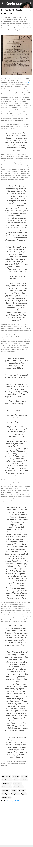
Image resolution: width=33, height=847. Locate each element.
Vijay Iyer (24, 794)
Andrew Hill (16, 776)
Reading (14, 790)
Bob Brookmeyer (7, 780)
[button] (30, 10)
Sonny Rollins (15, 794)
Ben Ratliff (24, 776)
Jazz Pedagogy (6, 783)
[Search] (30, 3)
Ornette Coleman (19, 787)
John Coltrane (17, 783)
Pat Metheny (5, 790)
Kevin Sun (14, 4)
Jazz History (23, 780)
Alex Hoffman (6, 776)
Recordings (22, 790)
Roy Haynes (5, 794)
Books (16, 780)
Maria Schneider (6, 787)
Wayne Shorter (6, 797)
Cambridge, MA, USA (13, 801)
